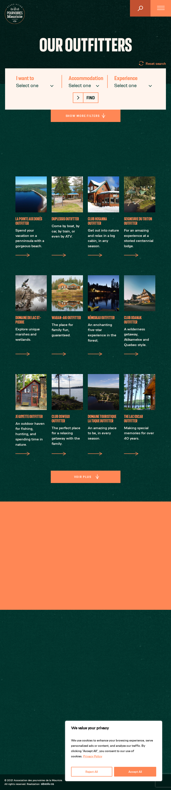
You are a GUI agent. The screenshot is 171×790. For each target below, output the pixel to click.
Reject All (91, 771)
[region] (113, 751)
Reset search (156, 64)
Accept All (135, 771)
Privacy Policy (92, 756)
